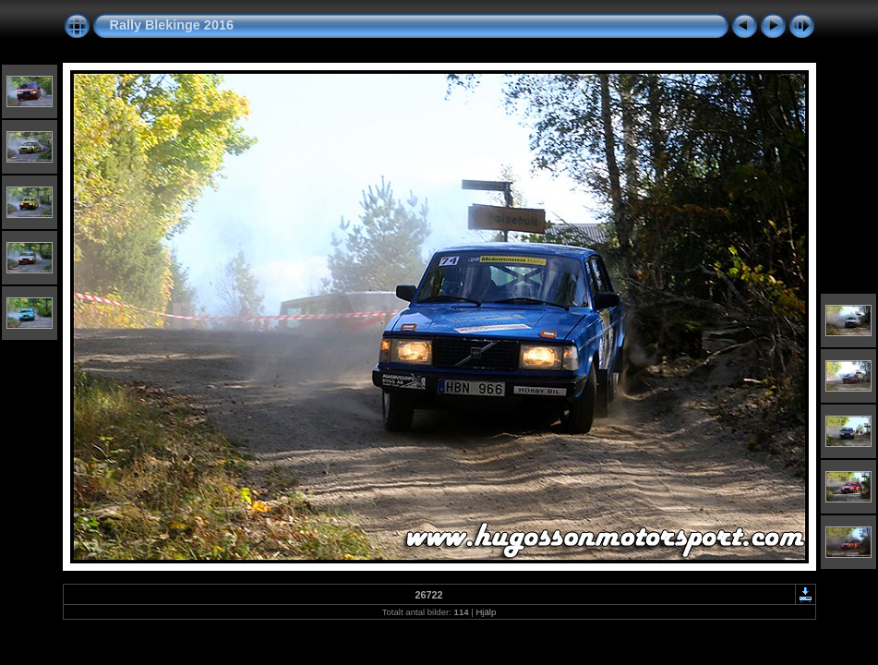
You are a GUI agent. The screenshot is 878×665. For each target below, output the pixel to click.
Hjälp (485, 612)
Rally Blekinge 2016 (172, 25)
